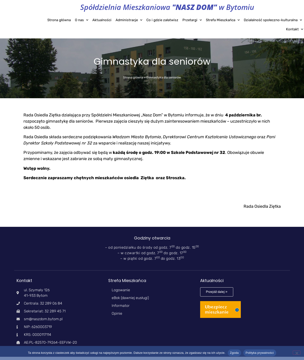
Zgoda (234, 352)
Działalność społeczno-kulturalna (273, 20)
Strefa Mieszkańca (223, 20)
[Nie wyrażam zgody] (297, 353)
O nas (81, 20)
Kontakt (294, 29)
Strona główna (59, 20)
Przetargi (192, 20)
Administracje (129, 20)
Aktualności (101, 20)
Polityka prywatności (260, 352)
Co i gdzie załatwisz (162, 20)
